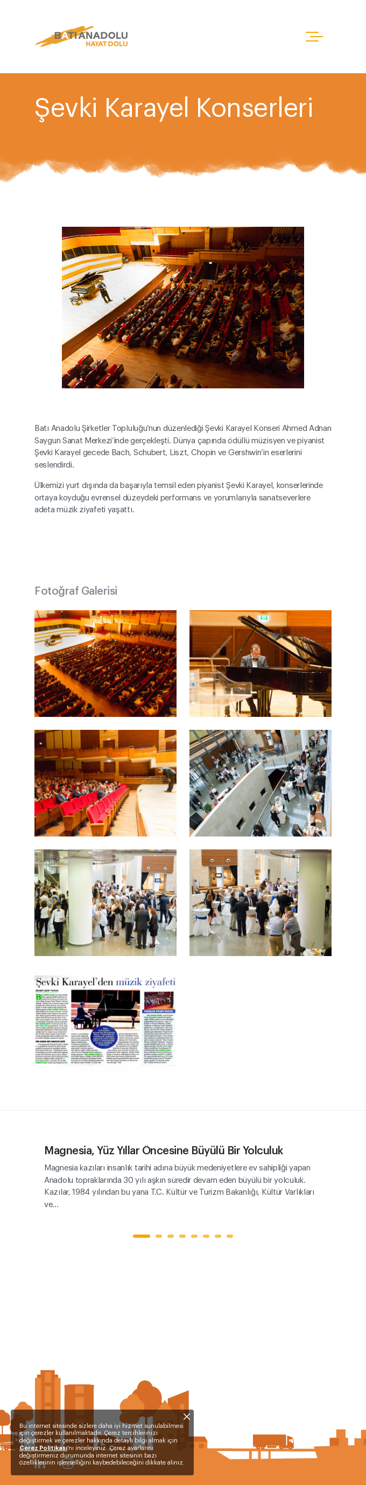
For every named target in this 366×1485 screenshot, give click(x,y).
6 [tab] (206, 1236)
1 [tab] (141, 1236)
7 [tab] (218, 1236)
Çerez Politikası (43, 1448)
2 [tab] (159, 1236)
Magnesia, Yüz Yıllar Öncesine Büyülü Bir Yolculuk (163, 1151)
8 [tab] (230, 1236)
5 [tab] (194, 1236)
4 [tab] (182, 1236)
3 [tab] (170, 1236)
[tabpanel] (183, 1178)
